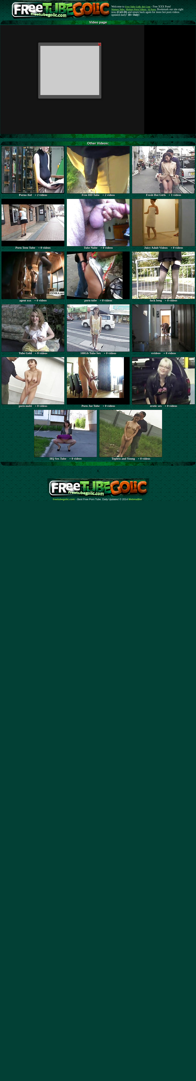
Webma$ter (135, 499)
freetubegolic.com (64, 499)
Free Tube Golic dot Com (137, 6)
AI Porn (152, 9)
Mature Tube (117, 9)
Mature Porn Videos (136, 9)
